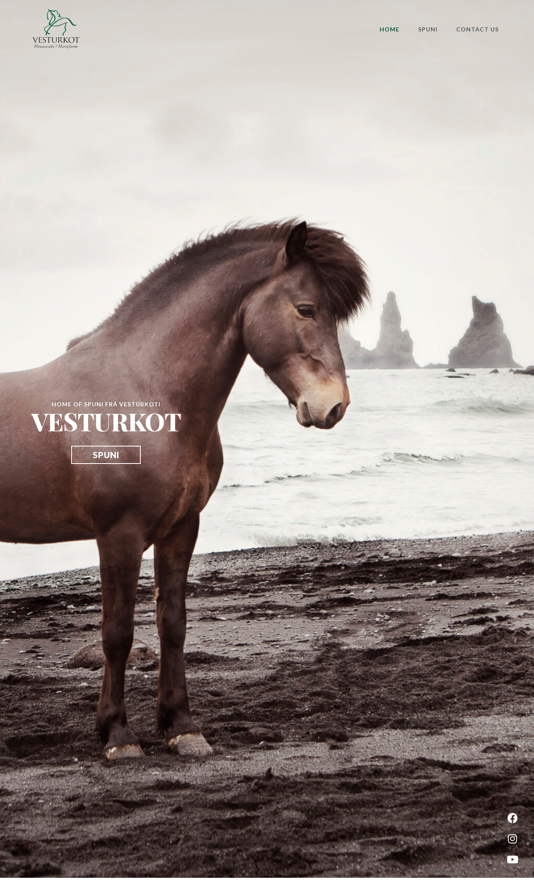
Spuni (428, 29)
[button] (106, 455)
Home (389, 29)
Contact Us (477, 29)
